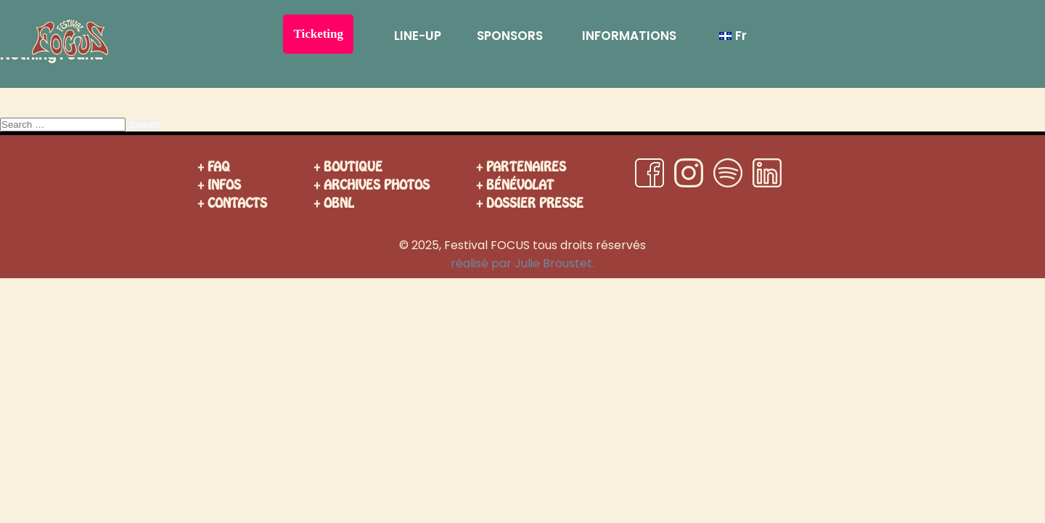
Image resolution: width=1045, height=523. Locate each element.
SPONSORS (510, 35)
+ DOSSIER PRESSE (529, 203)
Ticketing (318, 34)
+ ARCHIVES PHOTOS (372, 185)
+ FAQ (213, 166)
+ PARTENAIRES (521, 166)
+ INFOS (219, 185)
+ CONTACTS (232, 203)
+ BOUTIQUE (348, 166)
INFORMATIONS (629, 35)
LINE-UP (417, 35)
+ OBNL (334, 203)
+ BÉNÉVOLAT (515, 185)
